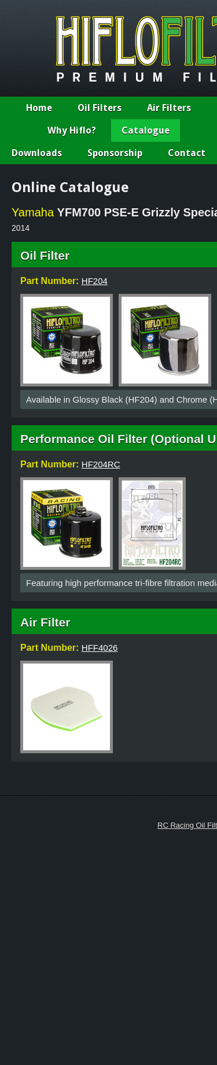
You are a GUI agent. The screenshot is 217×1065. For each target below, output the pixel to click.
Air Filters (169, 107)
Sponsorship (114, 153)
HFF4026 (100, 648)
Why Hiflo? (71, 130)
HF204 (95, 281)
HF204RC (101, 464)
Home (39, 107)
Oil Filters (100, 107)
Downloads (37, 153)
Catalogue (146, 130)
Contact (186, 153)
